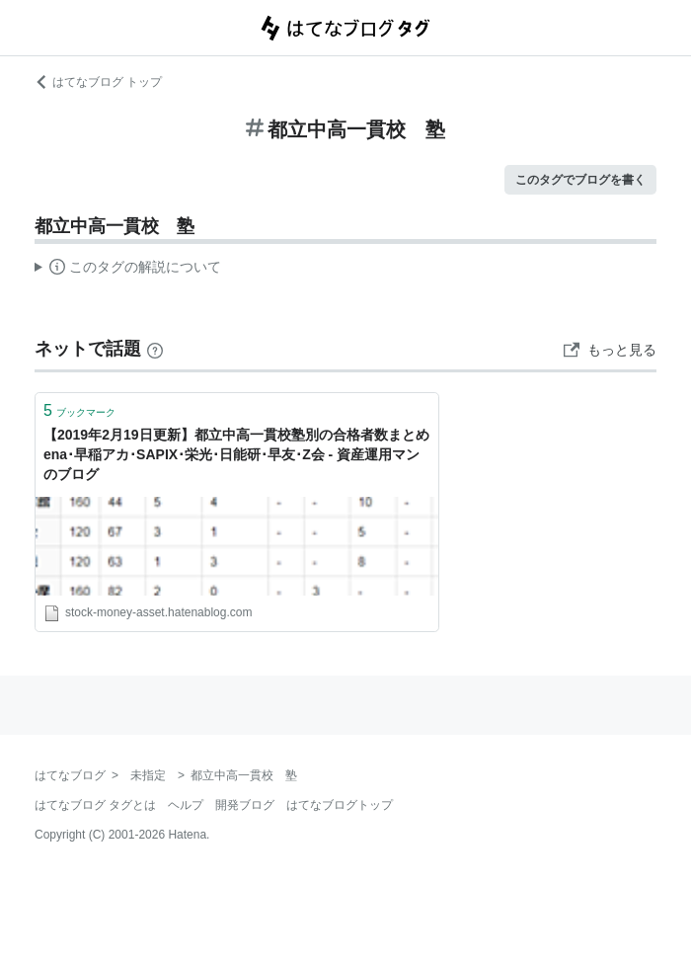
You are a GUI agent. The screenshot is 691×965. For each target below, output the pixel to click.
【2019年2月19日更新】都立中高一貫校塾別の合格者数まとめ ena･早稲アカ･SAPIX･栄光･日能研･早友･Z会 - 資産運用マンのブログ (236, 454)
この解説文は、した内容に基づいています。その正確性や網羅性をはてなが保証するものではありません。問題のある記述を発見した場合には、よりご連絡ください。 (128, 269)
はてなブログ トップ (98, 82)
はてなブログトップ (339, 805)
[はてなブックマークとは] (155, 349)
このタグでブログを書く (580, 180)
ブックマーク (79, 410)
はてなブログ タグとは (95, 805)
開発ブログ (244, 805)
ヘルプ (185, 805)
